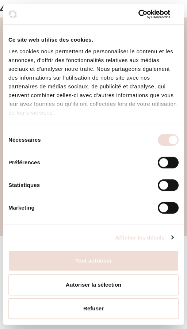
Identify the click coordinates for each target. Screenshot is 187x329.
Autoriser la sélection (94, 285)
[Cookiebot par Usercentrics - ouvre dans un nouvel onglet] (147, 14)
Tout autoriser (93, 260)
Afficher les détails (139, 237)
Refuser (93, 308)
